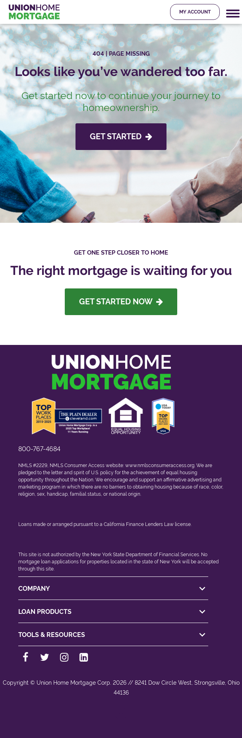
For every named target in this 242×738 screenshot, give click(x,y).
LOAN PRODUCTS (113, 612)
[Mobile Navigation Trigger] (233, 14)
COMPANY (113, 589)
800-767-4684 (39, 449)
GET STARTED (121, 136)
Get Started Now (121, 301)
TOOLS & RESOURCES (113, 635)
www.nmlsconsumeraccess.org (159, 465)
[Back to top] (121, 717)
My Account (195, 12)
